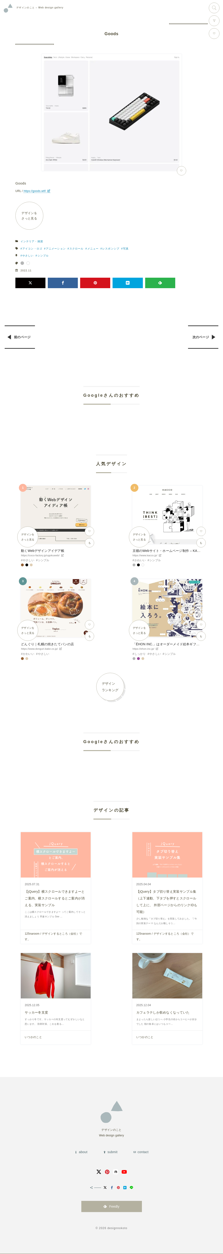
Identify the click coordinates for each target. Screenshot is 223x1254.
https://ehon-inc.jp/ (143, 649)
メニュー (93, 248)
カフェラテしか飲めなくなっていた (163, 1012)
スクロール (76, 248)
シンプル (43, 255)
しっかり (140, 654)
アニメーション (56, 248)
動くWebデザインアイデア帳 (42, 551)
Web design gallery (39, 7)
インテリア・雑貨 (32, 241)
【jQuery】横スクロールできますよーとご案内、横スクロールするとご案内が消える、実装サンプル (55, 898)
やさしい (28, 255)
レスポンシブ (110, 248)
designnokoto (117, 1227)
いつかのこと (33, 1036)
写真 (126, 248)
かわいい (140, 560)
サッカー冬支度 (36, 1012)
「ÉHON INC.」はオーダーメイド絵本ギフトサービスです (176, 644)
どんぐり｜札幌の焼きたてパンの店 (47, 644)
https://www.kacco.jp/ (145, 555)
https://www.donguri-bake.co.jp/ (39, 649)
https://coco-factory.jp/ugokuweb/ (40, 555)
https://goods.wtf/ (35, 191)
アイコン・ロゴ (32, 248)
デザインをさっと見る (29, 215)
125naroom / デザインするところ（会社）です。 (53, 936)
